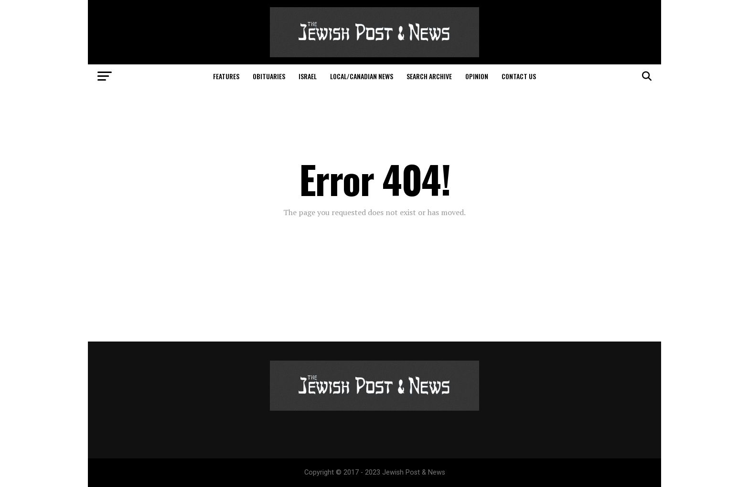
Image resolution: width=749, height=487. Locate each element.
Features (226, 76)
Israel (308, 76)
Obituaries (269, 76)
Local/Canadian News (361, 76)
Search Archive (429, 76)
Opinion (476, 76)
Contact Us (519, 76)
